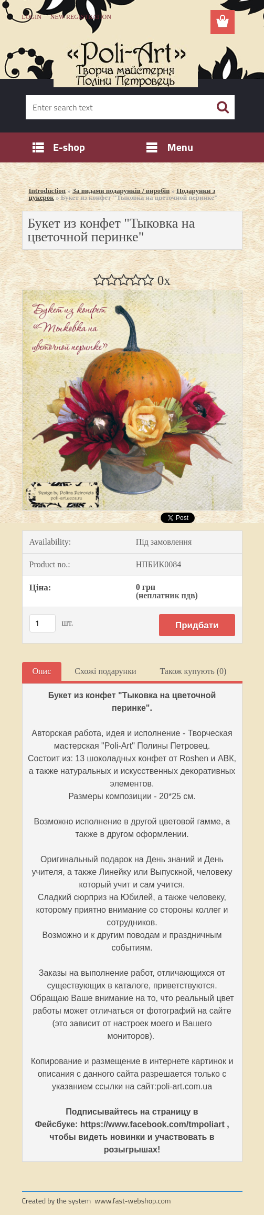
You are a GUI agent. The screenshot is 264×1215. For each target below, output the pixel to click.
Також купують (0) (193, 671)
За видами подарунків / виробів (121, 191)
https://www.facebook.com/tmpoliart (152, 1124)
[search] (222, 107)
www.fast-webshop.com (132, 1200)
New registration (80, 17)
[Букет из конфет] (132, 294)
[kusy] (42, 623)
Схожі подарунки (105, 671)
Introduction (47, 191)
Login (31, 17)
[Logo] (126, 61)
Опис (42, 671)
